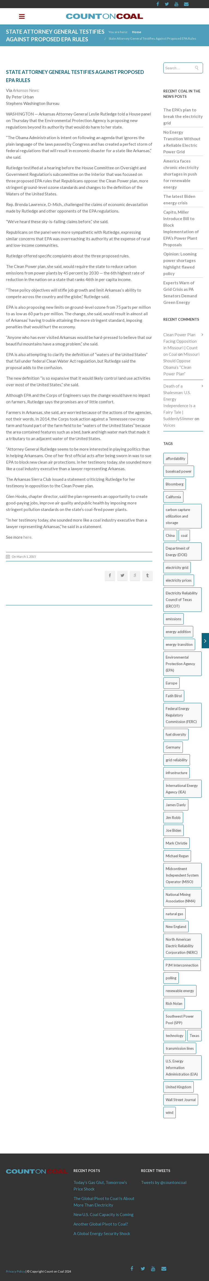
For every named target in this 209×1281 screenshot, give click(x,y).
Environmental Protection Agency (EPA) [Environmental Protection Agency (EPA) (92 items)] (180, 663)
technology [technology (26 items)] (174, 1035)
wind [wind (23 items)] (169, 1112)
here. (27, 537)
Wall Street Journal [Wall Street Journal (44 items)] (181, 1100)
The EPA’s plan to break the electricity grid (183, 116)
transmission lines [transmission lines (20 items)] (180, 1048)
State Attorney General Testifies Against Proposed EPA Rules (152, 38)
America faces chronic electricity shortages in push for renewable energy (181, 173)
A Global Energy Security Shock (101, 1233)
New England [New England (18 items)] (176, 926)
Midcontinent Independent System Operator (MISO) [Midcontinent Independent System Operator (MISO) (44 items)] (182, 875)
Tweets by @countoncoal (163, 1182)
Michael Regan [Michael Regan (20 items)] (177, 856)
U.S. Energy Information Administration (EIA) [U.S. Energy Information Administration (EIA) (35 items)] (182, 1067)
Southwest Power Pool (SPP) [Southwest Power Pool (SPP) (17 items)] (180, 1019)
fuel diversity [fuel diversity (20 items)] (176, 734)
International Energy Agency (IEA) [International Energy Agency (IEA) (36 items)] (182, 788)
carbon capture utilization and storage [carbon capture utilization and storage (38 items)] (178, 516)
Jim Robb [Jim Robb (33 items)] (173, 817)
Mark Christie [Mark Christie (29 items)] (176, 843)
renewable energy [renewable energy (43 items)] (180, 991)
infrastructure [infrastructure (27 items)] (176, 773)
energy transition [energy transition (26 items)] (179, 644)
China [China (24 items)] (170, 535)
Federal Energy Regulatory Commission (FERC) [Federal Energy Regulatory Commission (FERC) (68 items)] (181, 715)
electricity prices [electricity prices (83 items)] (179, 580)
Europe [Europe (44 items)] (171, 683)
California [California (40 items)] (173, 497)
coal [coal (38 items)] (184, 535)
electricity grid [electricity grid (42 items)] (177, 567)
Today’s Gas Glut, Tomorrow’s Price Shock (100, 1185)
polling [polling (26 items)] (171, 978)
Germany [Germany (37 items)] (173, 747)
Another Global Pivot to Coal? (100, 1223)
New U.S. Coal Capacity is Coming (103, 1214)
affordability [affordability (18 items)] (175, 458)
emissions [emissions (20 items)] (173, 619)
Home (136, 32)
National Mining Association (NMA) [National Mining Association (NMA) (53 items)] (180, 897)
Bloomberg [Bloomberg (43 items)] (174, 484)
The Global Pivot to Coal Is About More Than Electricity (103, 1201)
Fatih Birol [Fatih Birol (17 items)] (174, 696)
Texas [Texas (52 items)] (194, 1035)
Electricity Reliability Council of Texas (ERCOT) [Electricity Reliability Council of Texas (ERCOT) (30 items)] (182, 599)
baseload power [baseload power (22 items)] (179, 471)
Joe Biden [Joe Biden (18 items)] (173, 830)
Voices (169, 425)
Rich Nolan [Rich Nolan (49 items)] (174, 1003)
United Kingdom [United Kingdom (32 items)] (178, 1087)
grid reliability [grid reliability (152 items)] (177, 760)
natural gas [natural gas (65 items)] (174, 914)
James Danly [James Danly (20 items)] (176, 805)
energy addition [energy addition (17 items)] (178, 631)
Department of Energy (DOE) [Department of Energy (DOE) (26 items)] (177, 551)
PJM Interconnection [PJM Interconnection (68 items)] (182, 965)
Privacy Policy (15, 1271)
